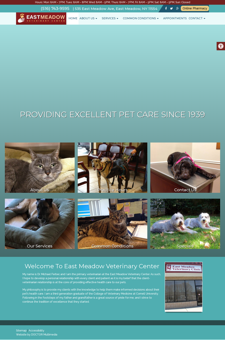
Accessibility (36, 330)
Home (73, 18)
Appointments (175, 18)
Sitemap (21, 330)
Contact (196, 18)
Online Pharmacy (195, 8)
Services (109, 18)
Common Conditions (139, 18)
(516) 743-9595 (55, 8)
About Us (87, 18)
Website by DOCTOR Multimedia (36, 334)
